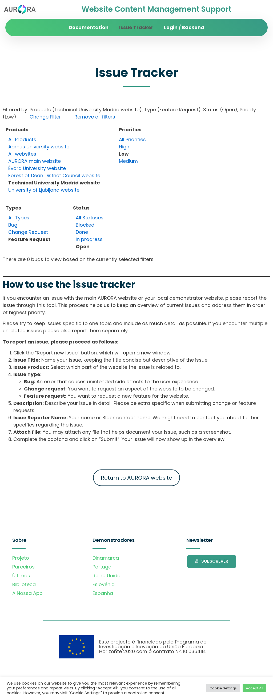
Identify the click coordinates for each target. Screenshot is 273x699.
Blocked (85, 225)
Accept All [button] (254, 688)
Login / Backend (184, 27)
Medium (128, 161)
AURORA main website (34, 161)
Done (82, 232)
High (124, 146)
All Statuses (89, 217)
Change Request (28, 232)
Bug (12, 225)
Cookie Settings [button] (223, 688)
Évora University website (37, 168)
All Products (22, 139)
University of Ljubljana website (43, 190)
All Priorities (132, 139)
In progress (89, 239)
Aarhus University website (38, 146)
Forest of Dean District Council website (54, 175)
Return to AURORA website (136, 477)
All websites (22, 154)
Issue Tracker (136, 27)
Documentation (89, 27)
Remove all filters (94, 116)
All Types (18, 217)
